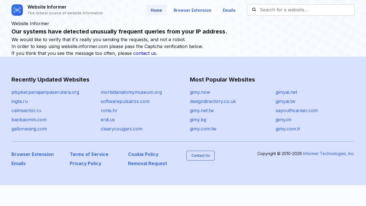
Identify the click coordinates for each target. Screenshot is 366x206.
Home (156, 10)
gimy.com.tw (203, 129)
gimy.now (200, 92)
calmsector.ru (26, 110)
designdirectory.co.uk (213, 101)
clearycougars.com (121, 129)
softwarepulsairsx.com (125, 101)
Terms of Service (89, 154)
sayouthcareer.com (297, 110)
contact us (144, 53)
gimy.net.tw (202, 110)
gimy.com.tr (288, 129)
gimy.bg (198, 119)
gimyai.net (286, 92)
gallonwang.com (29, 129)
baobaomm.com (29, 119)
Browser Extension (192, 10)
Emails (229, 10)
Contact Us (200, 155)
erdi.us (108, 119)
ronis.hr (109, 110)
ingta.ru (19, 101)
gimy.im (283, 119)
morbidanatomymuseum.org (131, 92)
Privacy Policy (85, 163)
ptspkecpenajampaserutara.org (45, 92)
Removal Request (147, 163)
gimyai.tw (285, 101)
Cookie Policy (143, 154)
